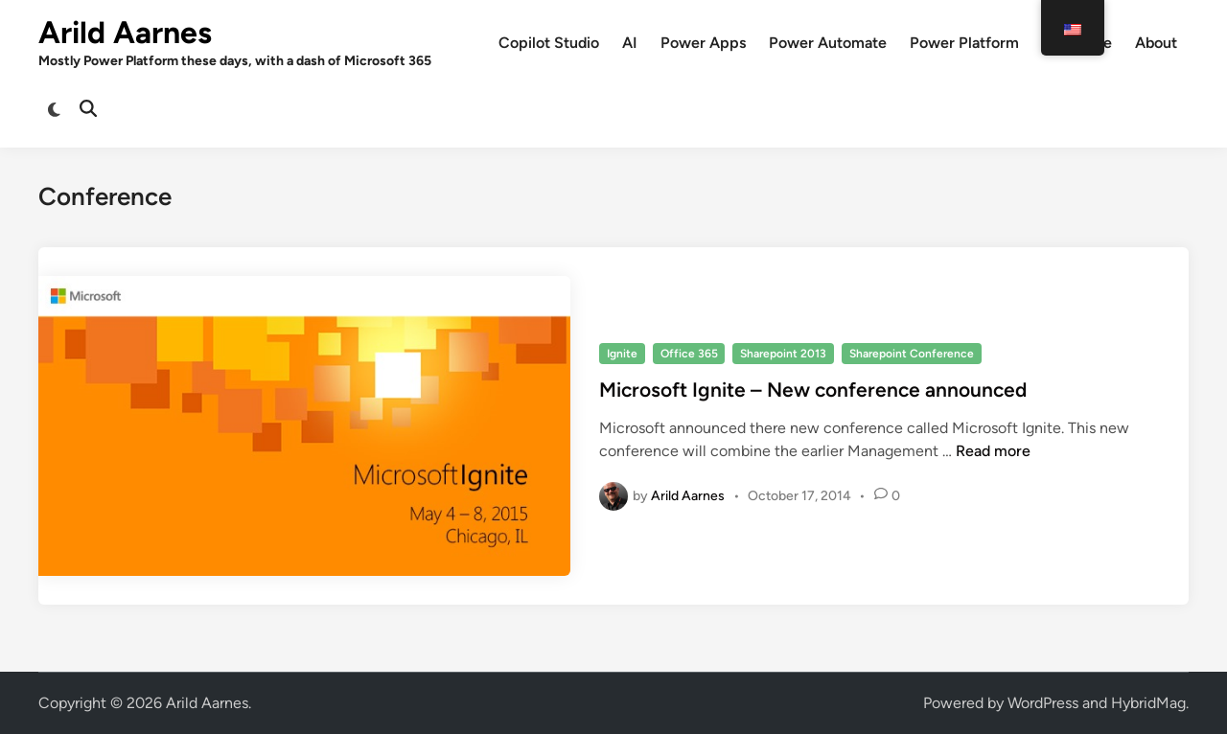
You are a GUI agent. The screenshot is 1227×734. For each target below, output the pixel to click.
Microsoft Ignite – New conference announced (813, 389)
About (1156, 43)
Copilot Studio (548, 43)
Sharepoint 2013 (783, 353)
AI (629, 43)
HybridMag (1148, 703)
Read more (993, 451)
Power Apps (703, 43)
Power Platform (964, 43)
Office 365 (689, 353)
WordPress (1042, 703)
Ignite (622, 353)
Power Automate (828, 43)
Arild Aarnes (125, 32)
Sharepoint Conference (911, 353)
